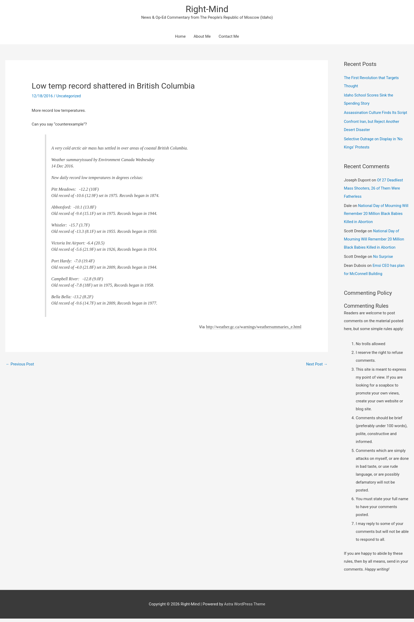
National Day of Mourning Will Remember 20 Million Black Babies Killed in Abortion (373, 219)
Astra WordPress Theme (244, 607)
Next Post (316, 364)
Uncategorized (69, 96)
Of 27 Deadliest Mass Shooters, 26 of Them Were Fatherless (374, 194)
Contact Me (229, 37)
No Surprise (383, 260)
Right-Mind (207, 9)
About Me (202, 37)
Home (180, 37)
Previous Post (20, 364)
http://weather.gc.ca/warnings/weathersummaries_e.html (253, 327)
